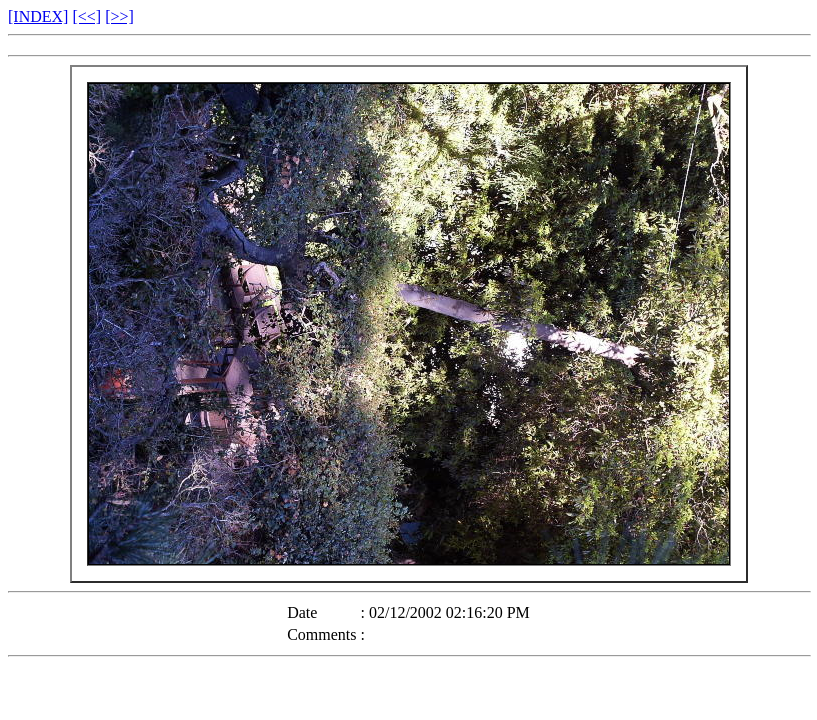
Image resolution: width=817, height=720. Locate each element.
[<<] (86, 16)
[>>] (119, 16)
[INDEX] (38, 16)
